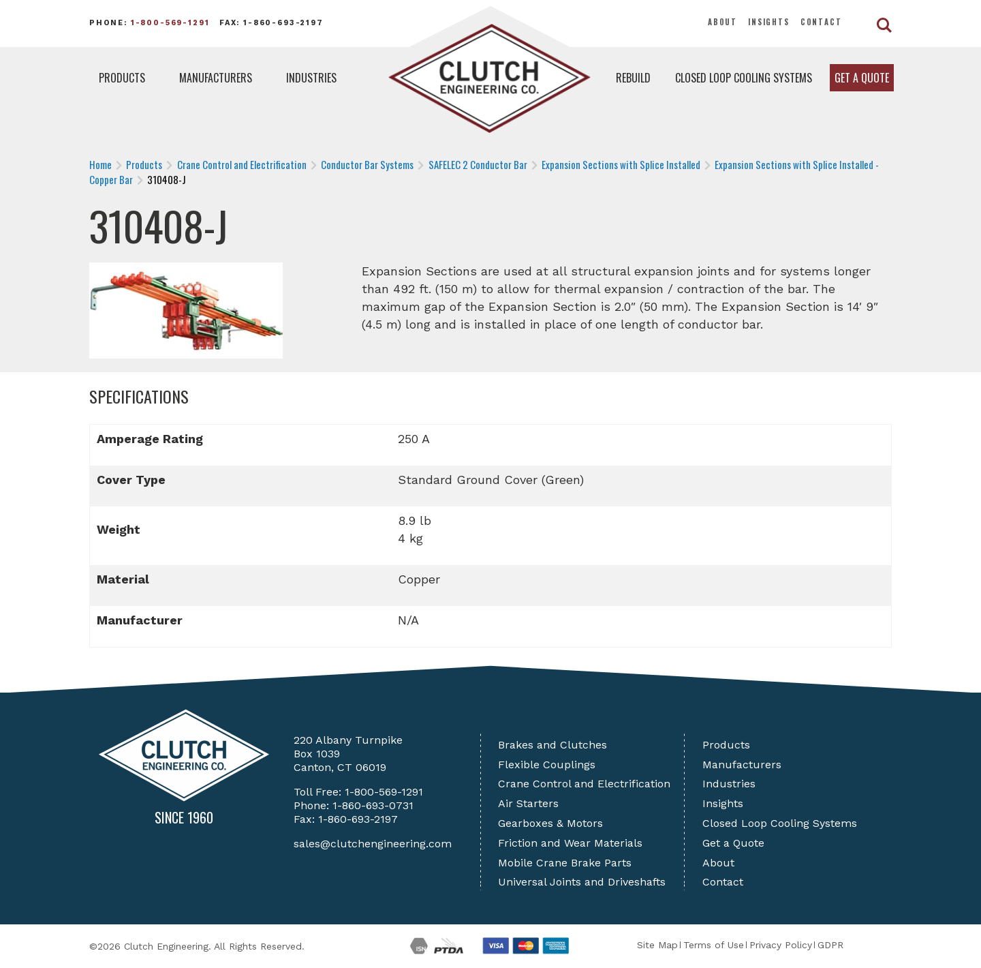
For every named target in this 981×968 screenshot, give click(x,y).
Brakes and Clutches (552, 744)
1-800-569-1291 (170, 22)
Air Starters (528, 803)
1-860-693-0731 (373, 805)
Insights (769, 21)
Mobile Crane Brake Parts (565, 862)
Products (122, 78)
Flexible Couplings (546, 764)
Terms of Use (713, 944)
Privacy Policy (780, 944)
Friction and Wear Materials (570, 842)
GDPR (830, 944)
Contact (821, 21)
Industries (311, 78)
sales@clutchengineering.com (373, 843)
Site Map (657, 944)
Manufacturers (215, 78)
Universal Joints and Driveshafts (582, 881)
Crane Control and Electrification (584, 783)
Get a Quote (862, 78)
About (722, 21)
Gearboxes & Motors (550, 823)
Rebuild (633, 78)
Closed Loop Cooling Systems (743, 78)
